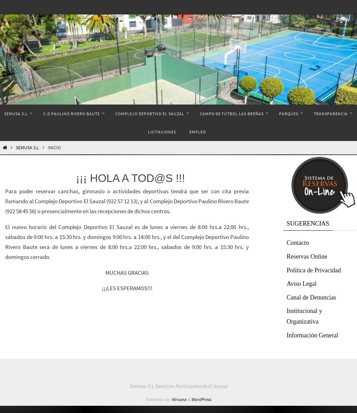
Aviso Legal (301, 283)
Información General (312, 335)
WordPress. (201, 399)
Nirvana (179, 399)
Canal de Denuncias (311, 297)
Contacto (298, 242)
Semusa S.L (27, 148)
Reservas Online (307, 256)
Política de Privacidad (314, 270)
